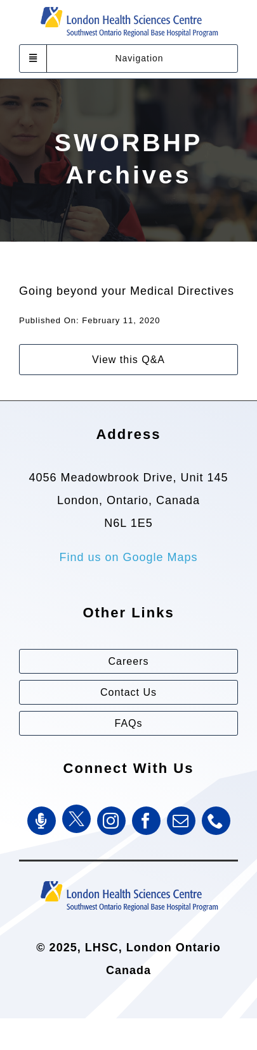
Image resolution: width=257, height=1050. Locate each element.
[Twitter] (76, 819)
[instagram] (111, 820)
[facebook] (146, 820)
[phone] (216, 820)
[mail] (181, 820)
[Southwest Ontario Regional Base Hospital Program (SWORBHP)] (129, 880)
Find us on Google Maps (128, 557)
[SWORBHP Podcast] (41, 820)
